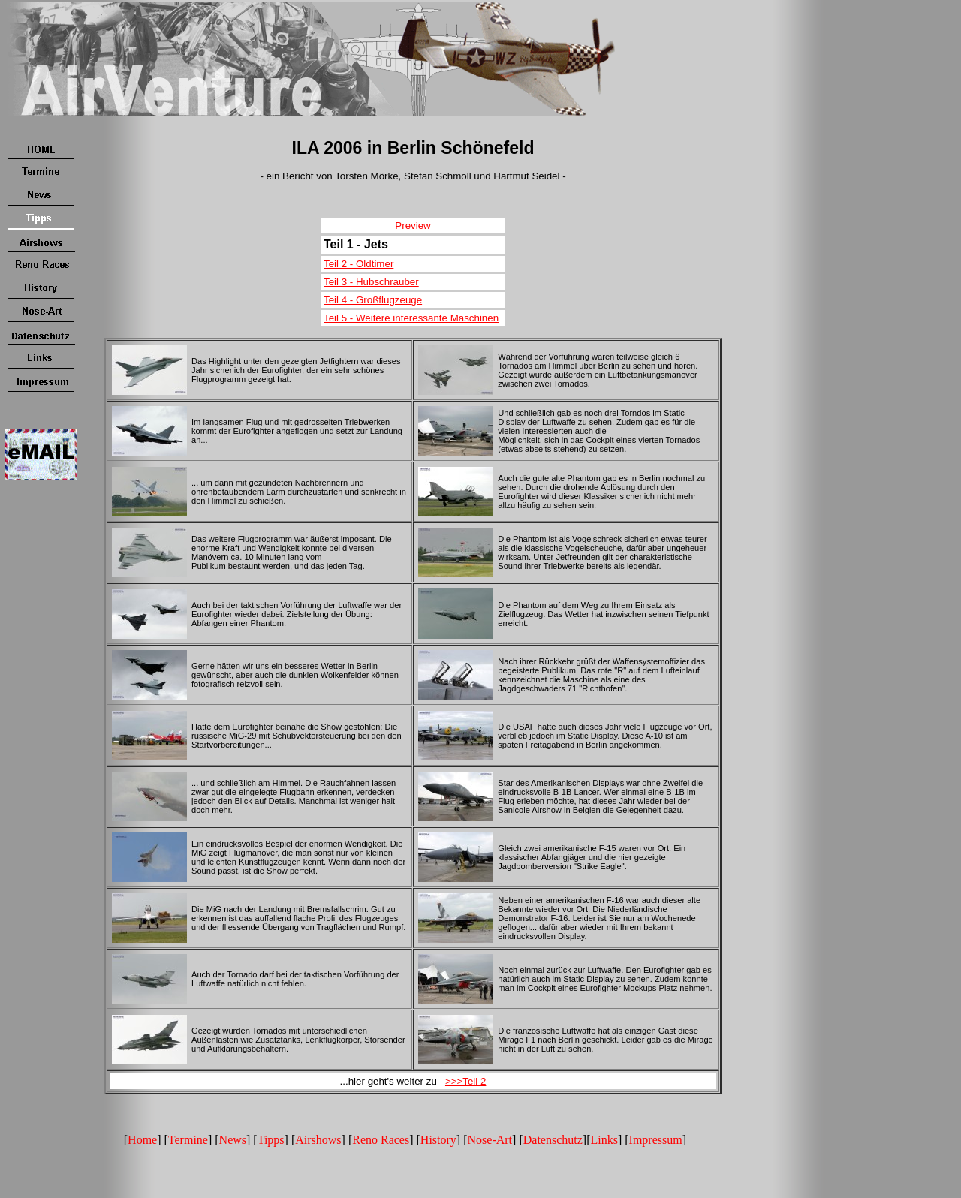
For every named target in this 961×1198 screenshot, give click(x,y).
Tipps (271, 1139)
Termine (188, 1139)
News (232, 1139)
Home (142, 1139)
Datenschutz (553, 1139)
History (438, 1139)
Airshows (318, 1139)
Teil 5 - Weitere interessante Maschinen (411, 318)
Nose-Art (490, 1139)
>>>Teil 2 (465, 1081)
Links (603, 1139)
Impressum (655, 1139)
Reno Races (380, 1139)
